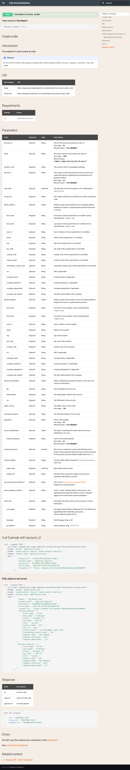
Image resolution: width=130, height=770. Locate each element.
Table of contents (109, 14)
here (91, 454)
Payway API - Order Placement (19, 760)
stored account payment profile (74, 482)
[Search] (115, 3)
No (5, 118)
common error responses (17, 745)
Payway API (52, 740)
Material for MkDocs (17, 767)
